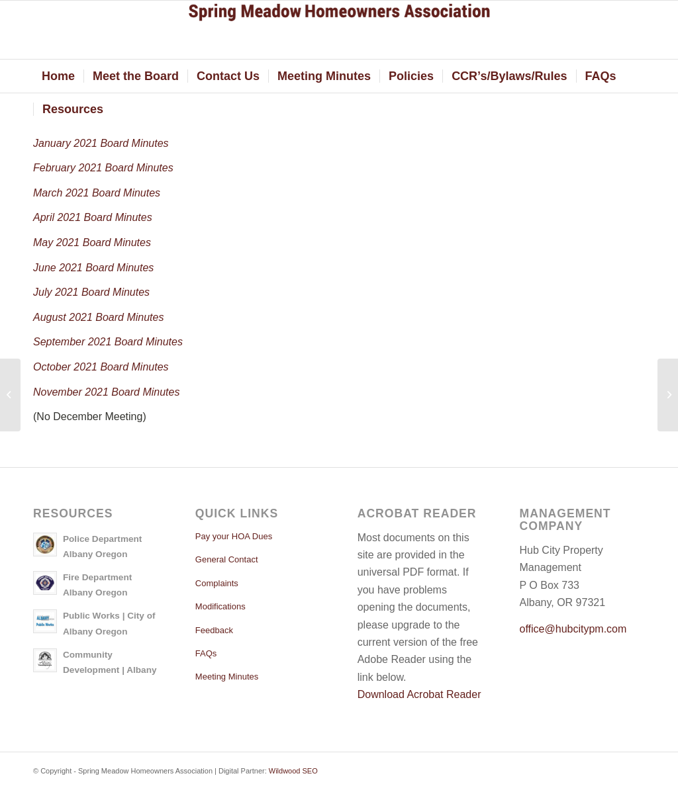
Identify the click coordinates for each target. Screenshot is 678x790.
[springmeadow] (339, 30)
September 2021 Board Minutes (108, 341)
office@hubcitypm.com (573, 629)
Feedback (214, 630)
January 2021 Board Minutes (101, 143)
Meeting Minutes (226, 676)
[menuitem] (58, 76)
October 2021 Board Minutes (101, 367)
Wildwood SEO (293, 771)
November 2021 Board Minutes (106, 392)
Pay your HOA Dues (233, 536)
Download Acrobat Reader (419, 694)
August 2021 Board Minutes (98, 317)
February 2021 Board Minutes (103, 167)
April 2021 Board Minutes (92, 217)
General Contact (226, 559)
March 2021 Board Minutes (96, 192)
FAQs (206, 653)
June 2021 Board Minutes (93, 267)
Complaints (216, 583)
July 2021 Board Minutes (91, 292)
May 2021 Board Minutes (92, 242)
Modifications (220, 606)
